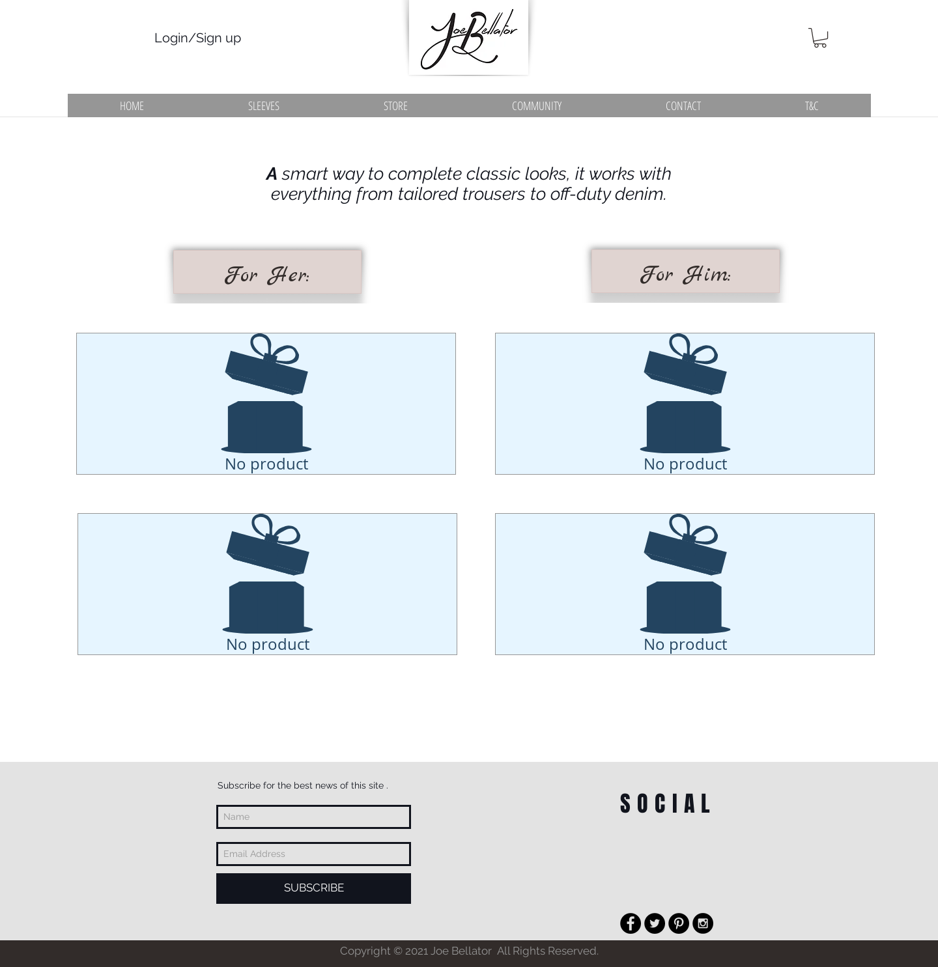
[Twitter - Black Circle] (654, 923)
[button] (820, 38)
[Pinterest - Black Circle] (678, 923)
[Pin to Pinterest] (269, 490)
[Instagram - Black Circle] (702, 923)
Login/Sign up (197, 38)
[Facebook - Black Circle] (630, 923)
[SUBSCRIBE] (313, 888)
